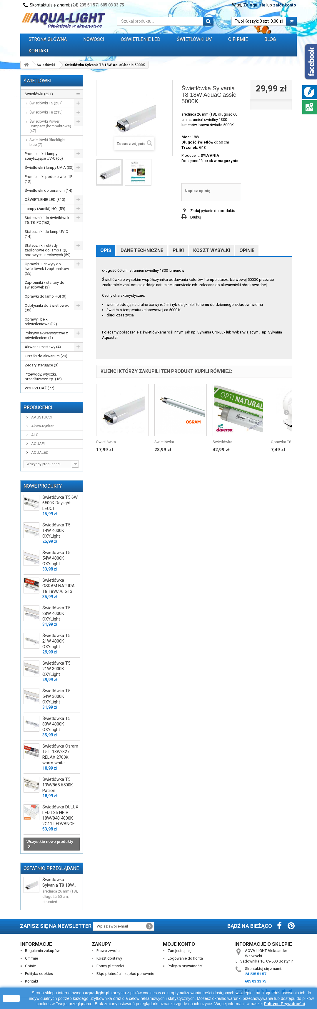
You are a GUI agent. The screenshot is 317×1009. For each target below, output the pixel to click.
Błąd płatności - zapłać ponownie (125, 973)
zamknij (11, 998)
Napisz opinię (197, 191)
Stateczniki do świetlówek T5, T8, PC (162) (47, 220)
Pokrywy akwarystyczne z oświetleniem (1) (46, 335)
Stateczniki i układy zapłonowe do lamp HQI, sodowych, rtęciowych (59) (48, 250)
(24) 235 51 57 (84, 5)
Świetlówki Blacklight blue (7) (47, 142)
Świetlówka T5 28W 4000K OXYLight (56, 613)
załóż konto (284, 5)
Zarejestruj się (179, 950)
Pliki (178, 250)
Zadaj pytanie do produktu (212, 211)
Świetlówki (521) (39, 94)
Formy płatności (110, 966)
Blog (270, 39)
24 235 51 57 (255, 974)
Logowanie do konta (185, 958)
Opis (105, 250)
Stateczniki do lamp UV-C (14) (46, 234)
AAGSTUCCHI (42, 417)
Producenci (38, 407)
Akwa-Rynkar (42, 426)
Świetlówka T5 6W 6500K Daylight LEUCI (60, 503)
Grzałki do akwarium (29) (46, 356)
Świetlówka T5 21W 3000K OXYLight (56, 669)
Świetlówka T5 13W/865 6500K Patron (57, 785)
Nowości (93, 39)
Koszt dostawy (109, 958)
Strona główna (48, 39)
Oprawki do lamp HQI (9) (45, 296)
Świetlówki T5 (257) (46, 103)
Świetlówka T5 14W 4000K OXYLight (56, 530)
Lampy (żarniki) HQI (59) (45, 208)
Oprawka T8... (282, 442)
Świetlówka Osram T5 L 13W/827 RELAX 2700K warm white (60, 754)
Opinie (246, 250)
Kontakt (39, 51)
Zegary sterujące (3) (42, 365)
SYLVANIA (210, 155)
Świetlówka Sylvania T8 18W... (59, 882)
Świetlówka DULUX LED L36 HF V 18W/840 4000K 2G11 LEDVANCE (60, 815)
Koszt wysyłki (211, 250)
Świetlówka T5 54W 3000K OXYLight (56, 696)
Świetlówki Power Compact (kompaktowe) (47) (50, 126)
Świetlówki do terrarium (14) (48, 190)
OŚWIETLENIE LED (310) (45, 199)
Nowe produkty (43, 486)
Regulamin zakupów (42, 950)
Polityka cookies (39, 973)
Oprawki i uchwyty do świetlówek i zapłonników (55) (47, 269)
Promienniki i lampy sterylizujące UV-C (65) (44, 156)
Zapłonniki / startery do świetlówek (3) (44, 284)
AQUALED (39, 452)
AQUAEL (38, 443)
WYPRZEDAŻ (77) (39, 388)
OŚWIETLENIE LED (140, 39)
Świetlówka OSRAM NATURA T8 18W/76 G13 (58, 586)
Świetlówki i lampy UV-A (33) (49, 167)
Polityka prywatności (185, 966)
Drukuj (195, 217)
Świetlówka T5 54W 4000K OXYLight (56, 558)
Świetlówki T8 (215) (46, 112)
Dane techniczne (142, 250)
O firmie (31, 958)
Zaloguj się (254, 5)
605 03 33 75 (112, 5)
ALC (34, 435)
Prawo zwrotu (108, 950)
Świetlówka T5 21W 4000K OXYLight (56, 641)
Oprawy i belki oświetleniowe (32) (41, 321)
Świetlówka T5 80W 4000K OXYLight (56, 724)
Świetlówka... (107, 442)
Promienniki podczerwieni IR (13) (49, 179)
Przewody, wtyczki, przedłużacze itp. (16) (43, 376)
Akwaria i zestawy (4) (43, 347)
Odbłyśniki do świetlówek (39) (47, 307)
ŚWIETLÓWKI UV (194, 39)
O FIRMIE (238, 39)
